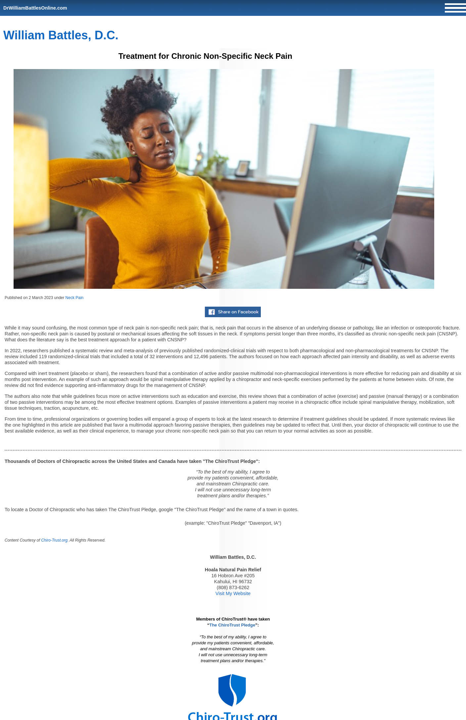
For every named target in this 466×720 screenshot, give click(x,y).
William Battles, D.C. (60, 35)
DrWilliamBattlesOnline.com (35, 8)
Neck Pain (75, 297)
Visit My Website (233, 593)
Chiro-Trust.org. (55, 540)
